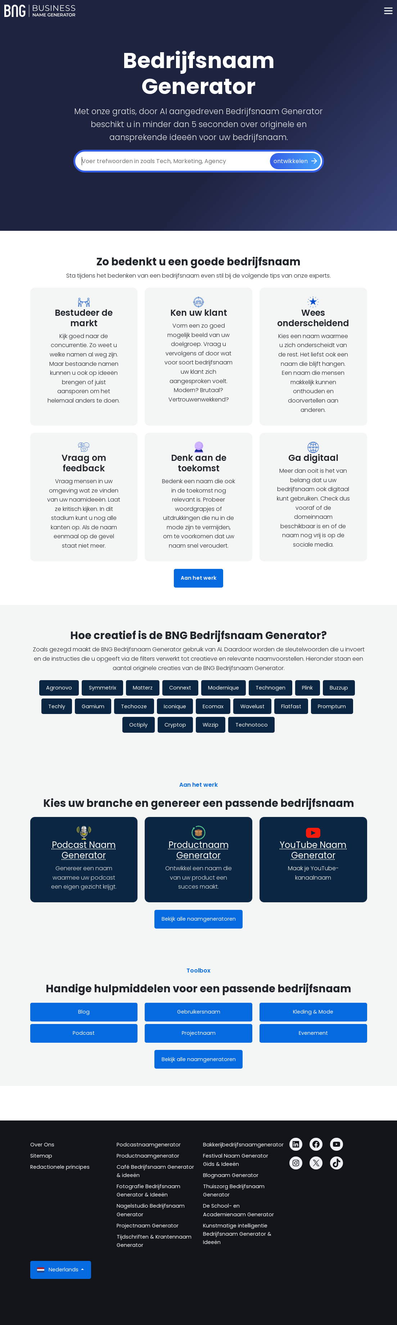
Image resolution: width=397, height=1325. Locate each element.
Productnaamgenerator (148, 1155)
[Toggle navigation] (388, 10)
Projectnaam (199, 1033)
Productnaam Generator (198, 850)
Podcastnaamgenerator (149, 1144)
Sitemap (41, 1155)
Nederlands (58, 1270)
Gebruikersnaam (198, 1011)
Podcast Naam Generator (84, 850)
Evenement (313, 1033)
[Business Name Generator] (39, 11)
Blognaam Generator (230, 1175)
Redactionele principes (60, 1167)
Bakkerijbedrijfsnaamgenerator (243, 1144)
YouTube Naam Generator (313, 850)
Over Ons (42, 1144)
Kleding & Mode (313, 1011)
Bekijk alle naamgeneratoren (199, 918)
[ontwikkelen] (295, 161)
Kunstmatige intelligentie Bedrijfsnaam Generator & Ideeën (237, 1234)
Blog (84, 1011)
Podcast (84, 1033)
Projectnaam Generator (148, 1225)
